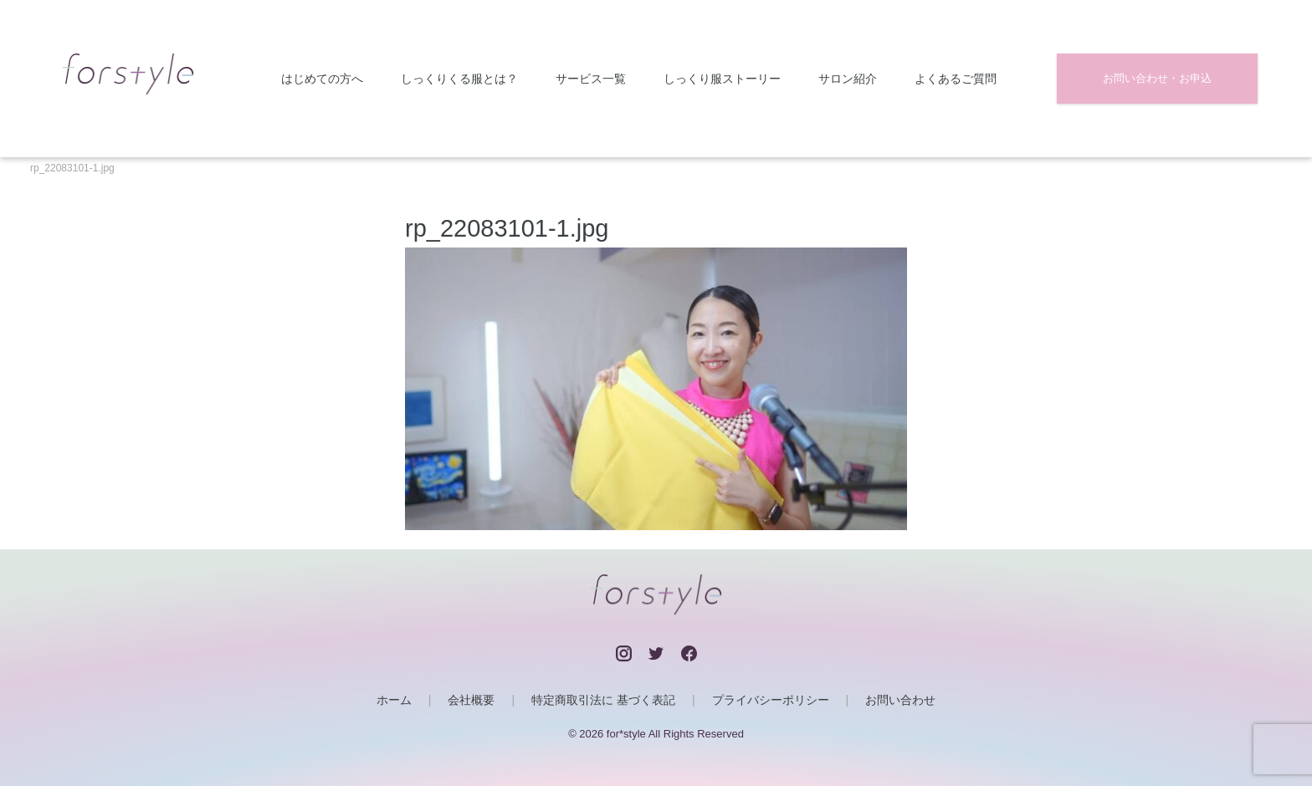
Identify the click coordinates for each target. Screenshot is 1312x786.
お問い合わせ (900, 700)
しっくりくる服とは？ (459, 79)
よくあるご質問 (956, 79)
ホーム (394, 700)
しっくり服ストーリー (722, 79)
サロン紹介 (847, 79)
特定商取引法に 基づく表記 (603, 700)
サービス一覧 (591, 79)
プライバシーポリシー (770, 700)
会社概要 (471, 700)
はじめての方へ (322, 79)
